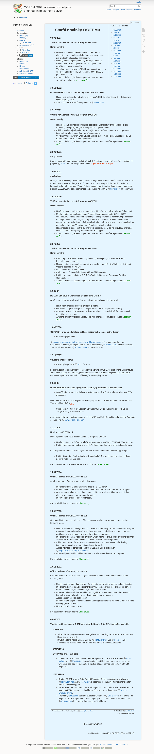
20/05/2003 (117, 64)
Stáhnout (20, 31)
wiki (79, 364)
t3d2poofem (66, 701)
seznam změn (82, 80)
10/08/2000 (117, 71)
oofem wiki (99, 102)
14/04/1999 (117, 77)
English (19, 83)
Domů (19, 28)
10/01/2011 (117, 40)
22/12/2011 (117, 35)
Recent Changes (112, 10)
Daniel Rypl (113, 696)
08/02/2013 (117, 30)
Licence (22, 64)
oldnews (23, 18)
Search (139, 6)
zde (72, 403)
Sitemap (137, 10)
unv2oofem (115, 189)
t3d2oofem (73, 696)
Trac (63, 164)
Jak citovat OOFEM (26, 71)
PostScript (118, 640)
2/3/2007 (116, 56)
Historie (22, 66)
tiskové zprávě (81, 347)
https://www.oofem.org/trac (102, 164)
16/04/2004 (117, 61)
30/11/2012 (117, 33)
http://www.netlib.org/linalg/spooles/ (74, 551)
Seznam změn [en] (26, 45)
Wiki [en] (25, 52)
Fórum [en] (26, 50)
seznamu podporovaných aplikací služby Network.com (77, 342)
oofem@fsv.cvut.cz (86, 711)
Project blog (26, 43)
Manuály (22, 38)
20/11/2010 (117, 43)
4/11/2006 (116, 59)
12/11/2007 (117, 53)
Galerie (22, 40)
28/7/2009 (116, 46)
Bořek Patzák (129, 711)
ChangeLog (84, 503)
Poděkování (24, 69)
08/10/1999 (117, 74)
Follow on (29, 83)
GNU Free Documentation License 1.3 (113, 745)
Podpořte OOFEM (26, 74)
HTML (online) (100, 640)
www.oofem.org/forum (74, 420)
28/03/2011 (117, 38)
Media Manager (126, 10)
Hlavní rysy (23, 35)
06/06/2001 (117, 69)
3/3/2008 (116, 48)
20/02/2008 (117, 51)
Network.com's (110, 345)
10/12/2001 (117, 66)
